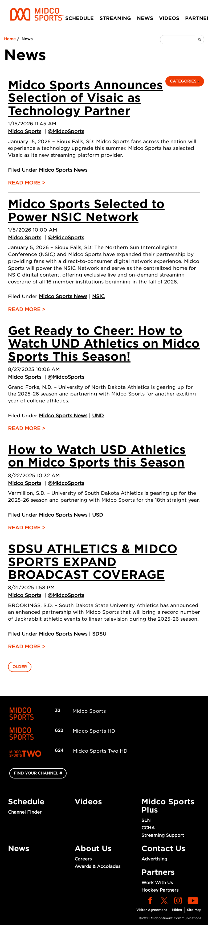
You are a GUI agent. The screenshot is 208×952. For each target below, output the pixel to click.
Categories (184, 81)
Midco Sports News (63, 170)
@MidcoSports (66, 131)
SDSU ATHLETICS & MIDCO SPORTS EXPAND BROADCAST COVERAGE (92, 562)
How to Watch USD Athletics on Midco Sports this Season (97, 456)
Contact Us (163, 848)
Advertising (154, 859)
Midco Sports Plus (167, 805)
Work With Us (157, 882)
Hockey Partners (159, 890)
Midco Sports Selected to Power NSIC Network (86, 210)
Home (10, 39)
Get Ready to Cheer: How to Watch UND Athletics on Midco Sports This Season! (104, 344)
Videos (169, 18)
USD (97, 515)
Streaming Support (162, 835)
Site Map (194, 910)
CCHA (148, 827)
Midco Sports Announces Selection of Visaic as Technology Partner (85, 98)
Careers (83, 859)
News (145, 18)
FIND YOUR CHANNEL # (38, 773)
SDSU (99, 634)
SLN (145, 820)
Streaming (115, 18)
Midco (177, 910)
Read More (24, 183)
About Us (93, 848)
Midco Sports (24, 131)
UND (98, 415)
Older (20, 667)
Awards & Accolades (97, 866)
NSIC (98, 296)
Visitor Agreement (151, 910)
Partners (158, 872)
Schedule (79, 18)
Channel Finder (25, 812)
